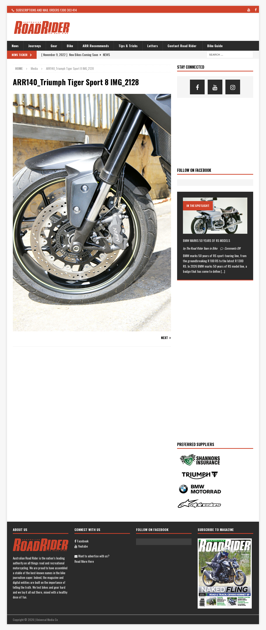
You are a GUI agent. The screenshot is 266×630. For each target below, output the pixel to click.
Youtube (81, 546)
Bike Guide (215, 45)
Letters (152, 45)
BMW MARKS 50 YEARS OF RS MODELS (206, 240)
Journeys (34, 45)
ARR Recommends (96, 45)
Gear (54, 45)
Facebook (81, 540)
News (15, 45)
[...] (223, 271)
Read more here (84, 561)
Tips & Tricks (128, 45)
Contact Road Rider (182, 45)
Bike (70, 45)
